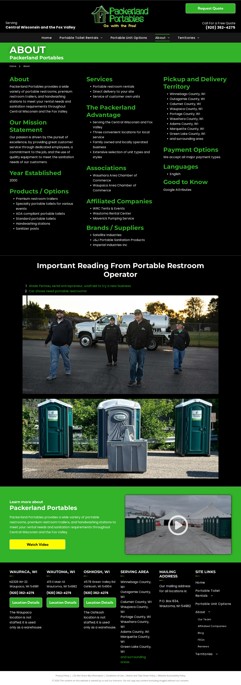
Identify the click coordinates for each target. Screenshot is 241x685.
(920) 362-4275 (220, 27)
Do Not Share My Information (88, 675)
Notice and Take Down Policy (141, 675)
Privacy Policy (62, 675)
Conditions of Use (115, 675)
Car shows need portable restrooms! (58, 291)
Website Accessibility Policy (171, 675)
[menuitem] (47, 37)
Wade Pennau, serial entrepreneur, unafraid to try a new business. (80, 286)
